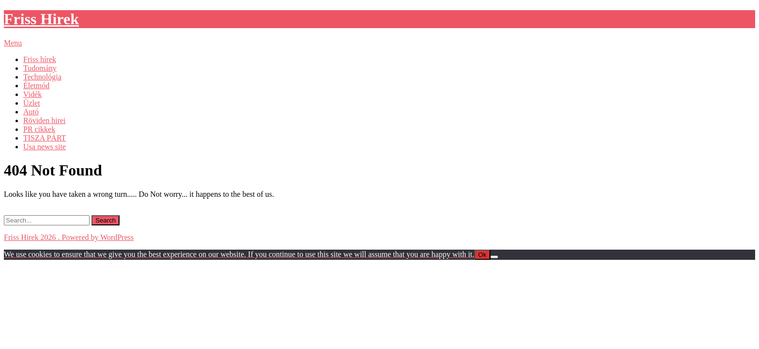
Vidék (32, 94)
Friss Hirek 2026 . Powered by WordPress (69, 237)
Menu (13, 43)
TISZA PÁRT (44, 138)
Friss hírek (39, 59)
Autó (31, 112)
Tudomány (40, 68)
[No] (494, 256)
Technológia (42, 77)
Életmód (36, 85)
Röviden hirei (44, 120)
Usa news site (44, 147)
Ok (482, 254)
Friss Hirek (41, 19)
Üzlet (31, 103)
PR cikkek (39, 129)
